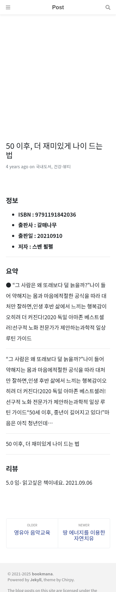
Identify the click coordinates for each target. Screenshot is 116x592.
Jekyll (35, 579)
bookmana (42, 574)
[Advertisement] (58, 72)
